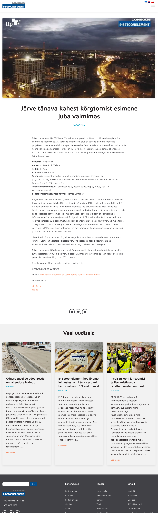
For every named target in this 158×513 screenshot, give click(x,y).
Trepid (99, 504)
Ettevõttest (133, 495)
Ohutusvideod (134, 508)
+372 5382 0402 (9, 505)
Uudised (131, 500)
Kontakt (131, 491)
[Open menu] (153, 5)
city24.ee (36, 286)
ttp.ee (35, 289)
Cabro (67, 508)
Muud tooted (102, 508)
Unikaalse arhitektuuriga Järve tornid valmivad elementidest (70, 274)
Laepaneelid (102, 491)
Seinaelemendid (104, 495)
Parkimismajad (71, 500)
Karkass (100, 500)
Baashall (69, 495)
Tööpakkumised (135, 504)
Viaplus (68, 504)
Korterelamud (71, 491)
